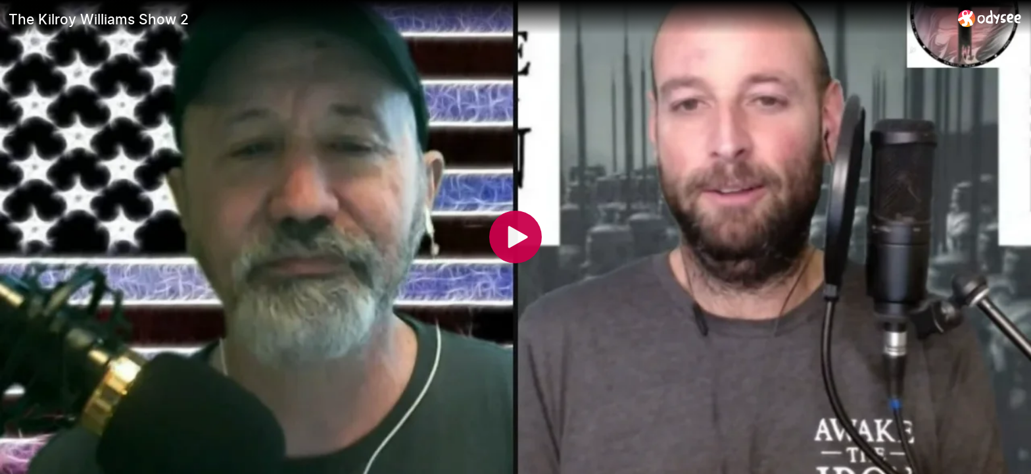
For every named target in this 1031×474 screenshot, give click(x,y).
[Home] (990, 18)
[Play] (515, 237)
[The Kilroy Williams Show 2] (478, 19)
